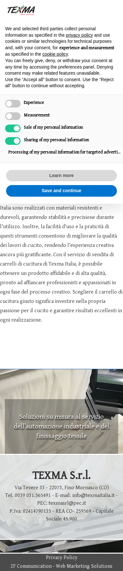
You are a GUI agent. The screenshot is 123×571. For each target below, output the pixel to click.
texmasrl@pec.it (67, 503)
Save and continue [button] (62, 190)
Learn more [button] (61, 175)
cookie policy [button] (55, 54)
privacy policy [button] (79, 35)
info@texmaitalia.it (93, 495)
